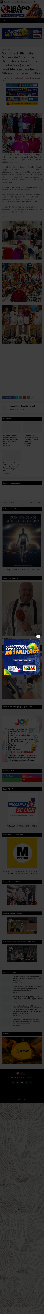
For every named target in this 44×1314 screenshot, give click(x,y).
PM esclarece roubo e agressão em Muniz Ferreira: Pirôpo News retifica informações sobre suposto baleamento (26, 1021)
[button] (39, 2)
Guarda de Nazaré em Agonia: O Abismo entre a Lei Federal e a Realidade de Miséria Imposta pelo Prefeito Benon (27, 988)
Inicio (18, 1099)
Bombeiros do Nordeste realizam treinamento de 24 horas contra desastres (31, 439)
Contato (24, 1099)
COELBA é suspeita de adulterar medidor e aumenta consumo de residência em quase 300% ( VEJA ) (27, 978)
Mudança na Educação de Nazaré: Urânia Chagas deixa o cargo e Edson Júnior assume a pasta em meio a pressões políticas (27, 998)
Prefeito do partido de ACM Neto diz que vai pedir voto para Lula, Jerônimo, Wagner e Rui (11, 467)
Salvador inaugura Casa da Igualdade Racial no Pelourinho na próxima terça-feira (19, 2)
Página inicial (6, 49)
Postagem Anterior (9, 502)
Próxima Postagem (35, 502)
